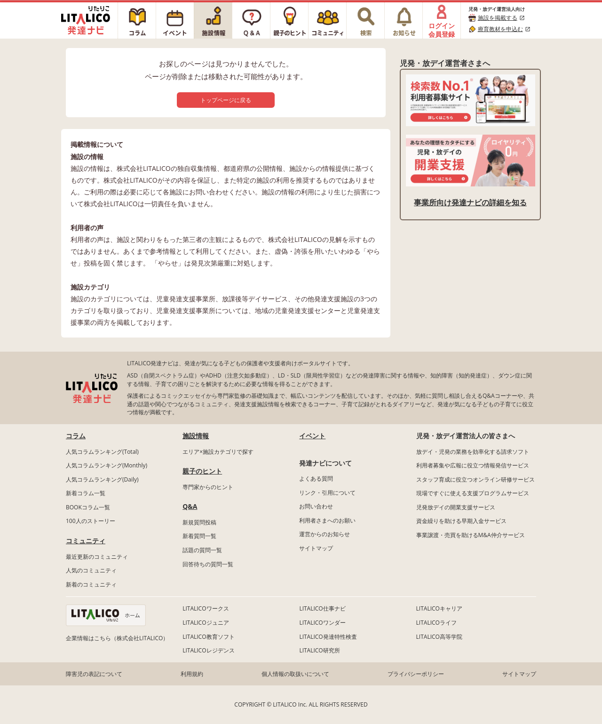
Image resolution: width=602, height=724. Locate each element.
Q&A (189, 506)
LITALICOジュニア (205, 623)
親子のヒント (202, 471)
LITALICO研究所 (319, 650)
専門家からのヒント (207, 487)
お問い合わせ (316, 506)
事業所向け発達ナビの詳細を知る (470, 202)
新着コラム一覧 (85, 493)
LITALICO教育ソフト (208, 637)
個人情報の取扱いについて (295, 674)
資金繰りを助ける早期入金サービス (461, 521)
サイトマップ (316, 548)
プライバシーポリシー (416, 674)
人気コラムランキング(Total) (102, 452)
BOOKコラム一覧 (88, 507)
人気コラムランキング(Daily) (102, 479)
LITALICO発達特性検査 (327, 637)
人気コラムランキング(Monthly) (106, 465)
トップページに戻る (225, 100)
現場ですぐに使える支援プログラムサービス (472, 493)
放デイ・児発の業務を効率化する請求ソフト (472, 452)
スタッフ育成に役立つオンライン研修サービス (475, 479)
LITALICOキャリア (439, 608)
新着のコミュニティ (91, 584)
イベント (312, 435)
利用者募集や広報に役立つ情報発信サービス (472, 465)
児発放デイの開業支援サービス (455, 507)
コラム (76, 435)
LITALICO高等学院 (439, 637)
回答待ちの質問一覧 (207, 564)
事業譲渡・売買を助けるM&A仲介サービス (470, 535)
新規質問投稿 (199, 522)
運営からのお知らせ (324, 534)
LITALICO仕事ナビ (322, 608)
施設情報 (195, 435)
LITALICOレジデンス (208, 650)
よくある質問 (316, 479)
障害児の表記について (94, 674)
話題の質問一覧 (202, 550)
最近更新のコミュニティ (97, 557)
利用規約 (192, 674)
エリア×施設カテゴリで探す (217, 452)
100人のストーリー (90, 521)
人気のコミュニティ (91, 570)
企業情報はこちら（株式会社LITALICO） (117, 638)
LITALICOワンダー (322, 623)
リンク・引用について (327, 493)
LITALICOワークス (205, 608)
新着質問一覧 (199, 536)
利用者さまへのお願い (327, 520)
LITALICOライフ (436, 623)
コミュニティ (85, 540)
